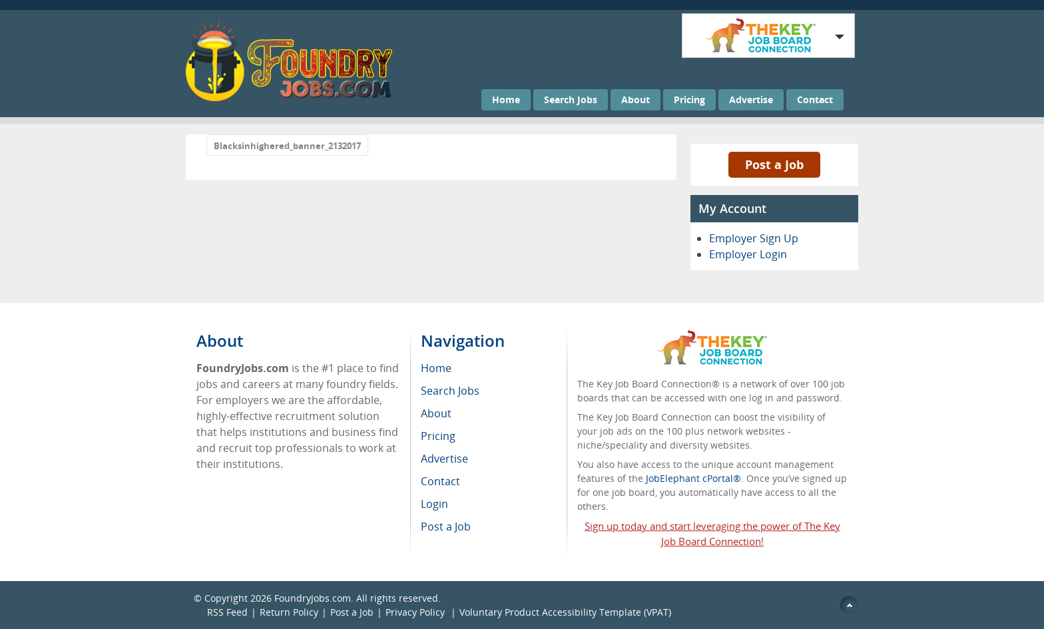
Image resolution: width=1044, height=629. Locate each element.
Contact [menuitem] (440, 481)
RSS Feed (227, 612)
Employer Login (748, 254)
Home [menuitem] (436, 368)
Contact (815, 99)
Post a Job (774, 164)
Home (506, 99)
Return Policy (289, 612)
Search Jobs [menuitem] (450, 390)
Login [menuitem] (434, 504)
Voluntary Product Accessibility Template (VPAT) (565, 612)
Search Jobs (570, 99)
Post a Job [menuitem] (446, 526)
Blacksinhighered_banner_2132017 (287, 146)
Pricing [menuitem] (438, 436)
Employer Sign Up (753, 238)
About (635, 99)
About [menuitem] (436, 413)
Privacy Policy (416, 612)
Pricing (689, 99)
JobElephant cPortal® (693, 478)
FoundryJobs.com (312, 598)
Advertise (751, 99)
